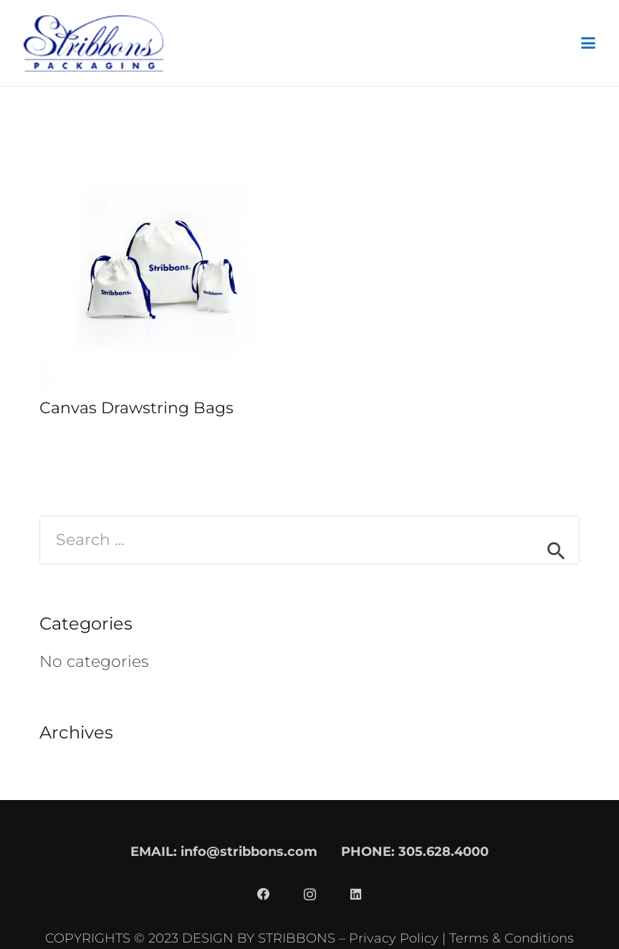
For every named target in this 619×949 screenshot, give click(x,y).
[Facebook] (263, 894)
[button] (588, 43)
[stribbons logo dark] (93, 43)
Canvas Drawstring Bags (136, 408)
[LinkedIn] (355, 894)
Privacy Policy (393, 937)
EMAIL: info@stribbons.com (223, 851)
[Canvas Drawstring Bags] (162, 266)
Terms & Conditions (511, 937)
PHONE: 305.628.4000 (415, 851)
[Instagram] (309, 894)
